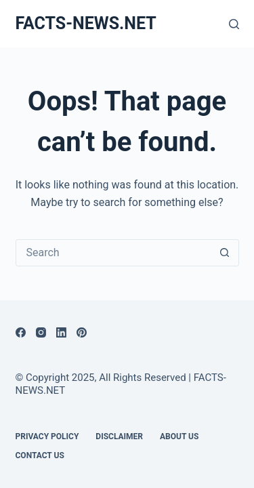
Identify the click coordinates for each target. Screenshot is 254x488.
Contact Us (40, 455)
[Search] (234, 24)
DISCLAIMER (119, 436)
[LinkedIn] (61, 332)
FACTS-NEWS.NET (86, 23)
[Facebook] (21, 332)
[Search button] (224, 252)
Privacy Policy (47, 436)
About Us (179, 436)
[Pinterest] (82, 332)
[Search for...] (113, 252)
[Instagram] (41, 332)
